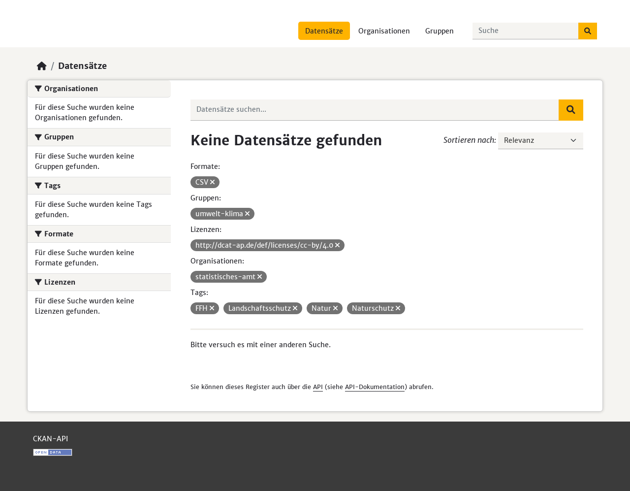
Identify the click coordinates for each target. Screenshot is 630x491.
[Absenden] (587, 31)
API (318, 387)
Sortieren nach (468, 140)
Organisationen (384, 31)
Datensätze (324, 31)
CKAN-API (50, 438)
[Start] (42, 66)
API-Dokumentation (375, 387)
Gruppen (439, 31)
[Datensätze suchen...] (525, 31)
